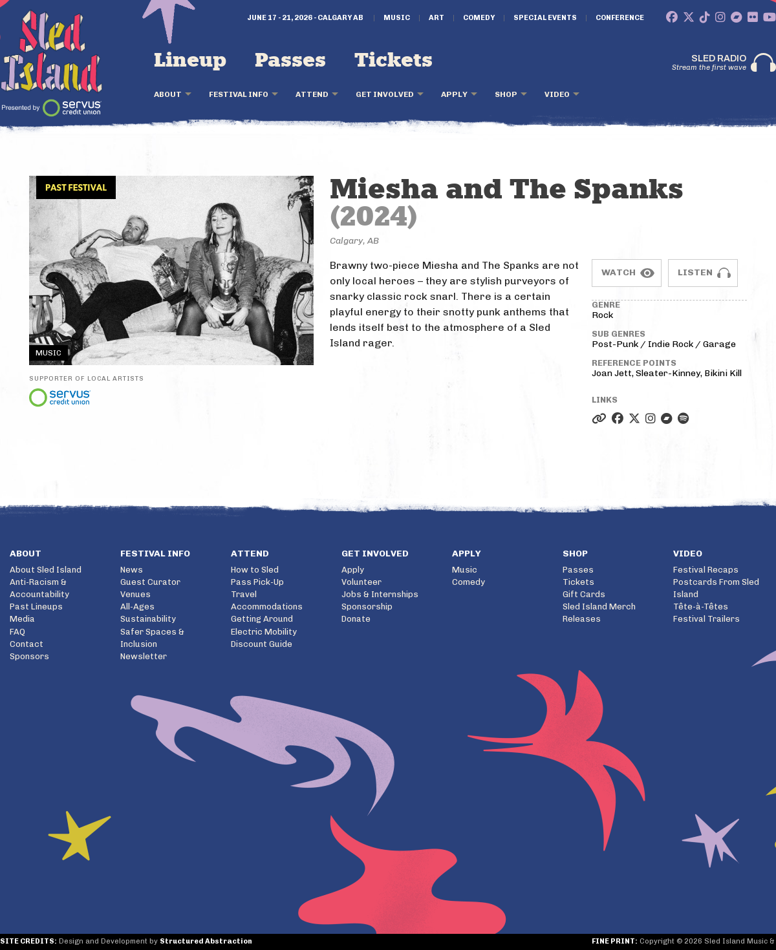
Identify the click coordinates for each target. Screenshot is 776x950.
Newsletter (143, 656)
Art (436, 18)
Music (396, 18)
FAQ (17, 632)
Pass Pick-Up (257, 582)
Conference (620, 18)
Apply (454, 94)
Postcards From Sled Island (716, 588)
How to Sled (255, 570)
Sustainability (148, 619)
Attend (312, 94)
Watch (618, 272)
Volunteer (361, 582)
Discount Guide (261, 644)
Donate (356, 619)
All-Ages (137, 606)
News (131, 570)
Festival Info (238, 94)
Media (22, 619)
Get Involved (385, 94)
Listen (695, 272)
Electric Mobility (264, 632)
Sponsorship (367, 606)
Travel (244, 594)
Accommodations (267, 606)
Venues (135, 594)
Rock (602, 315)
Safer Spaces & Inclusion (152, 638)
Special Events (545, 18)
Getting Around (262, 619)
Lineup (190, 60)
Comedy (479, 18)
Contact (26, 644)
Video (557, 94)
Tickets (393, 60)
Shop (506, 94)
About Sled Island (45, 570)
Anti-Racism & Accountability (39, 588)
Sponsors (29, 656)
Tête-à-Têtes (700, 606)
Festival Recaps (705, 570)
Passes (290, 60)
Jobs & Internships (379, 594)
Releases (582, 619)
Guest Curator (150, 582)
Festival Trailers (706, 619)
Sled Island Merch (599, 606)
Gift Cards (584, 594)
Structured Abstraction (206, 941)
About (168, 94)
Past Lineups (36, 606)
